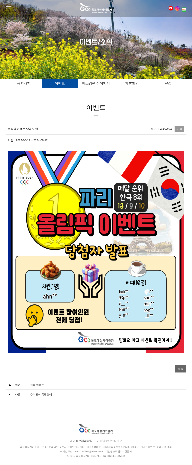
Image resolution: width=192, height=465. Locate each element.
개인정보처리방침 (81, 441)
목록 (180, 369)
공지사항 (24, 83)
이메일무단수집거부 (109, 441)
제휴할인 (132, 83)
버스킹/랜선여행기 (96, 83)
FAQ (168, 83)
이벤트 (60, 83)
